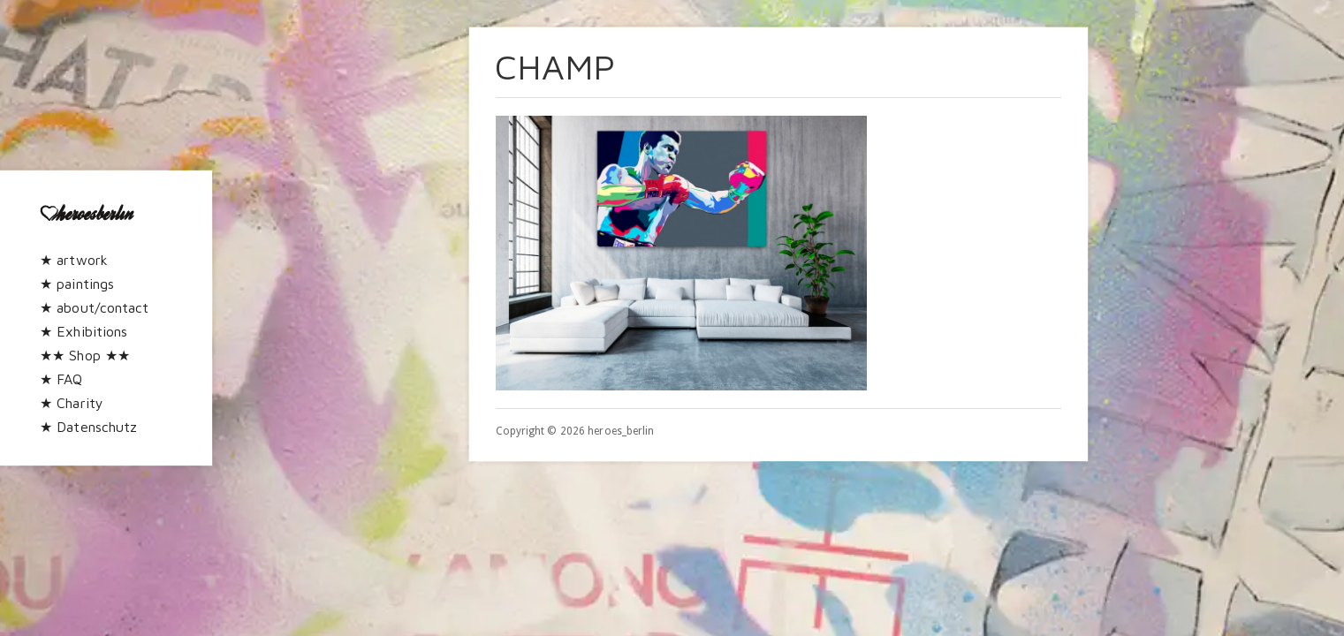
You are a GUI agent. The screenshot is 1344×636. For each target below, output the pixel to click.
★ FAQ (61, 379)
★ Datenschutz (88, 427)
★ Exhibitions (83, 331)
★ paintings (77, 284)
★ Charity (71, 403)
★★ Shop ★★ (85, 355)
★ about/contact (94, 307)
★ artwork (74, 260)
